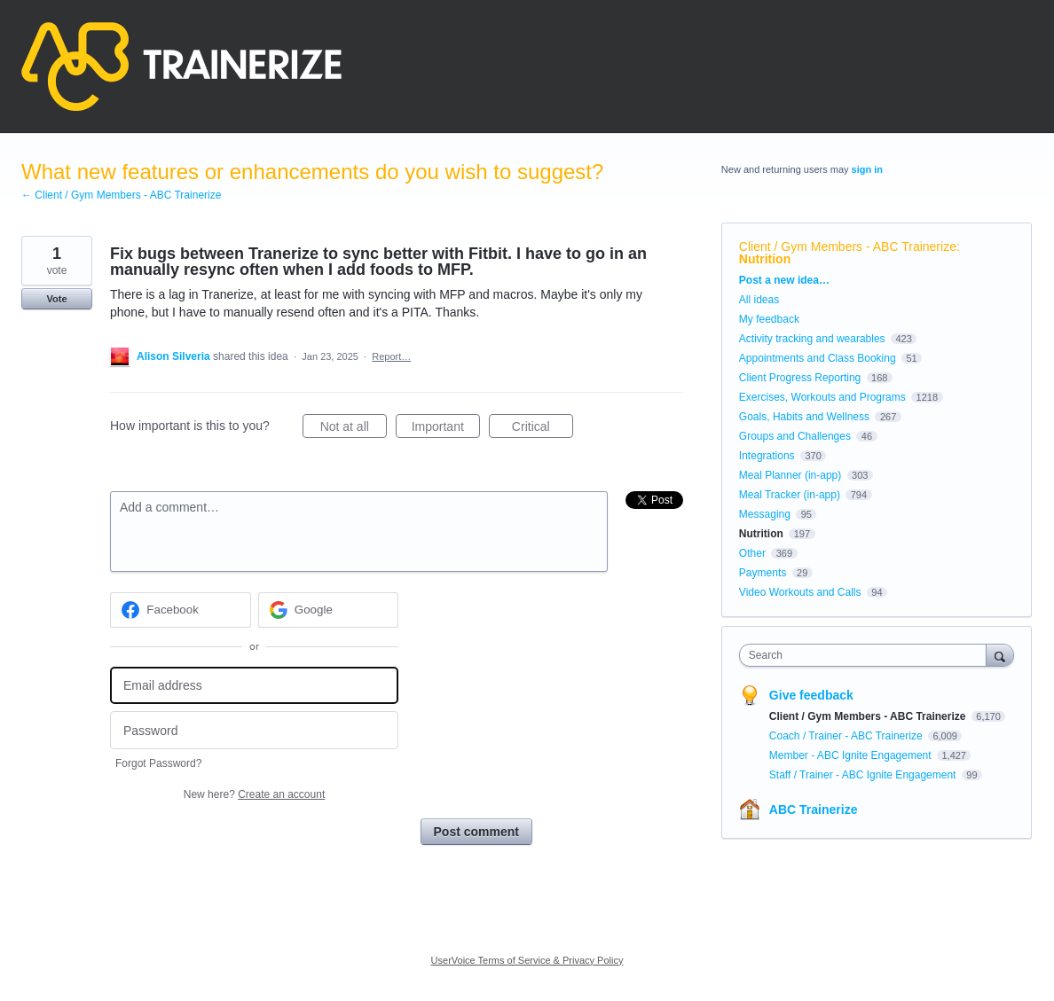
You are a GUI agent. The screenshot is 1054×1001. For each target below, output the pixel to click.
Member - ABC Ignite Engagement (851, 755)
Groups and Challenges (795, 436)
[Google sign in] (328, 610)
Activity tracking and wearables (812, 338)
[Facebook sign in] (180, 610)
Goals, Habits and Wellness (804, 417)
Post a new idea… (784, 280)
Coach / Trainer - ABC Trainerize (847, 736)
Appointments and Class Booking (817, 358)
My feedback (769, 319)
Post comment (476, 832)
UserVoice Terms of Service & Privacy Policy (527, 960)
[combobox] (867, 655)
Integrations (767, 456)
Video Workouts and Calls (800, 592)
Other (752, 553)
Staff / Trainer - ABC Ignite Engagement (864, 775)
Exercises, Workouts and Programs (823, 397)
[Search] (1000, 655)
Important (446, 429)
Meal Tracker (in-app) (789, 495)
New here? (254, 794)
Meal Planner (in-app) (790, 475)
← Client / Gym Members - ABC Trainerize (121, 195)
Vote (56, 298)
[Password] (254, 730)
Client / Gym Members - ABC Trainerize (847, 246)
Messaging (764, 514)
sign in (867, 169)
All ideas (759, 299)
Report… (391, 356)
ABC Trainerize (813, 809)
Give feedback (811, 695)
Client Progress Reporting (800, 377)
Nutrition (764, 259)
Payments (762, 573)
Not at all (353, 429)
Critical (542, 429)
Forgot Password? (158, 763)
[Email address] (254, 686)
